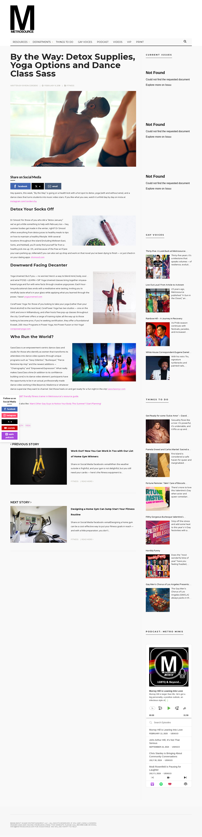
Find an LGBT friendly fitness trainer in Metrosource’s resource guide (44, 398)
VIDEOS (117, 43)
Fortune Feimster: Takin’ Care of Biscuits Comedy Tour (165, 485)
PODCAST (102, 43)
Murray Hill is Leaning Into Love (166, 731)
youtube (9, 428)
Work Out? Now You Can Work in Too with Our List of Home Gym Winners (102, 457)
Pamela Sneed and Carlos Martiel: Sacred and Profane (168, 451)
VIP (129, 43)
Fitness (70, 87)
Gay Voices (85, 43)
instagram (9, 415)
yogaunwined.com (33, 298)
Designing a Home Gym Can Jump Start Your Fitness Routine (99, 519)
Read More (87, 487)
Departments (42, 43)
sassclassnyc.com (116, 391)
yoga (27, 427)
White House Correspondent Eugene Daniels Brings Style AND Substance (168, 354)
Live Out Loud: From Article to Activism (165, 286)
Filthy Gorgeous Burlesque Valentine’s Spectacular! (165, 519)
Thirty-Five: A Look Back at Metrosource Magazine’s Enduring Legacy (165, 253)
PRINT (140, 43)
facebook (20, 188)
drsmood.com (37, 259)
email (53, 188)
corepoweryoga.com (20, 330)
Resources (20, 43)
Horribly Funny (153, 552)
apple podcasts (9, 436)
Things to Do (64, 43)
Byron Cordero (30, 87)
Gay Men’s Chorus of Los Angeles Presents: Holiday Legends (167, 586)
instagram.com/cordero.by (23, 203)
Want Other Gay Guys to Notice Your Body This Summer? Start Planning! (65, 405)
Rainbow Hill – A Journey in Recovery (164, 320)
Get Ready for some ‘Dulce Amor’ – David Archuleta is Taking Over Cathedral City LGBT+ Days (169, 418)
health (19, 427)
